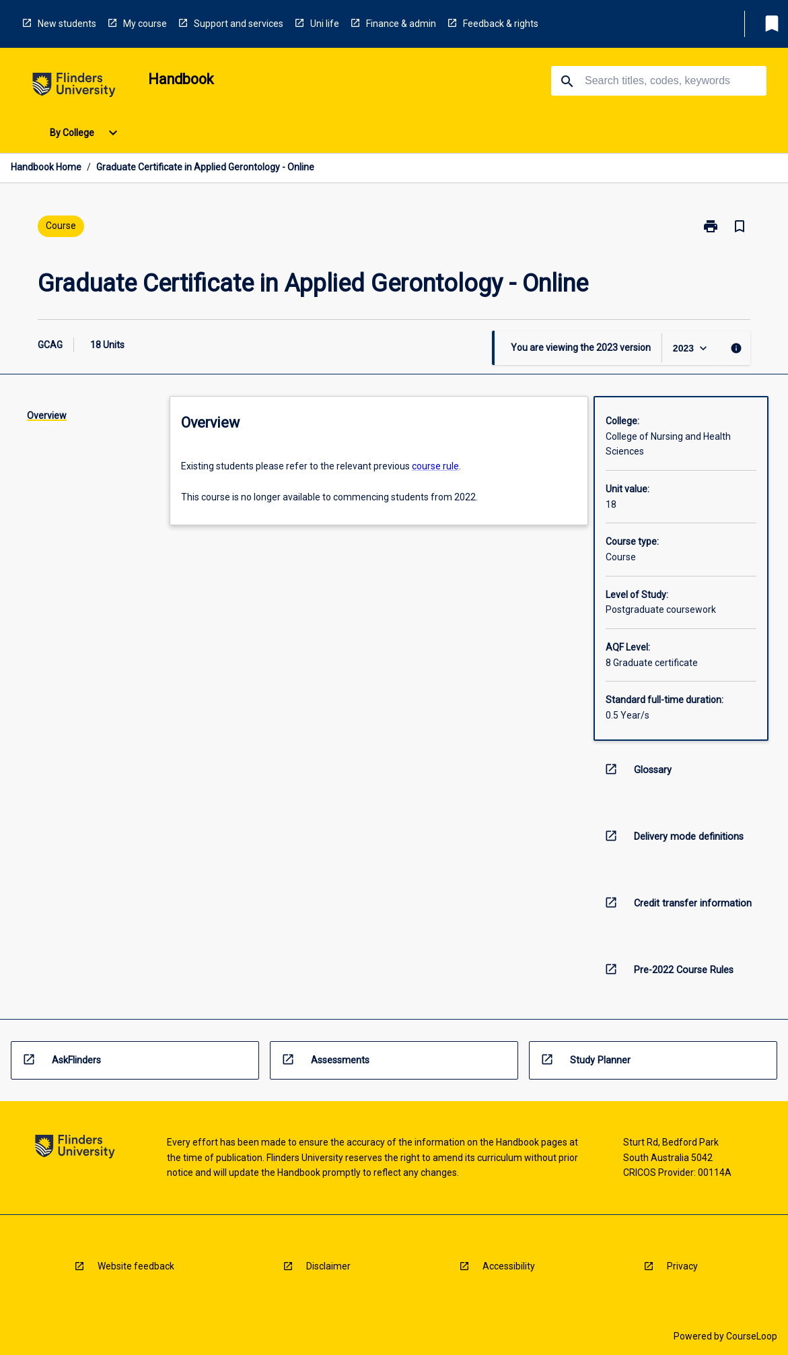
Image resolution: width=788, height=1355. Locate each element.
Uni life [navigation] (324, 23)
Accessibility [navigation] (508, 1266)
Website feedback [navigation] (136, 1266)
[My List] (772, 23)
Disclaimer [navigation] (328, 1266)
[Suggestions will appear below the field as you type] (659, 81)
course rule (435, 466)
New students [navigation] (67, 23)
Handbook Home (46, 167)
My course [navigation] (145, 23)
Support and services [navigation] (238, 23)
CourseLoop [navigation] (751, 1336)
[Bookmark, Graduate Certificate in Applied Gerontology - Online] (739, 226)
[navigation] (74, 87)
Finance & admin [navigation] (401, 23)
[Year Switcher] (691, 347)
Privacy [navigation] (682, 1266)
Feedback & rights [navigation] (500, 23)
